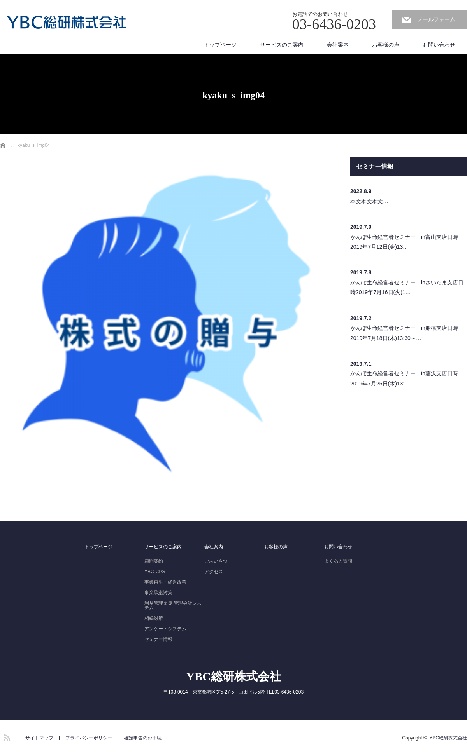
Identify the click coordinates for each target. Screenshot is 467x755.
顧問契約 (153, 561)
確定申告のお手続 (143, 738)
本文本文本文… (369, 201)
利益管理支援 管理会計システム (173, 605)
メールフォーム (436, 19)
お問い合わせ (439, 45)
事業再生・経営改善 (165, 582)
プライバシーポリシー (88, 738)
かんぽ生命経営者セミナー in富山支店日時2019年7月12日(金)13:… (404, 242)
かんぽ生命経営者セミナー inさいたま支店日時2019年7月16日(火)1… (406, 287)
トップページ (220, 45)
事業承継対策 (158, 592)
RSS (6, 736)
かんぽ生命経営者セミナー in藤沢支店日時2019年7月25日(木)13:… (404, 378)
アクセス (213, 571)
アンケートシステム (165, 628)
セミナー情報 (158, 639)
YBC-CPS (154, 571)
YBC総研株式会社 (233, 676)
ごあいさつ (216, 561)
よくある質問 (338, 561)
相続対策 (153, 618)
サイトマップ (39, 738)
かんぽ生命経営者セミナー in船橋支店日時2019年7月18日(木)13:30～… (404, 333)
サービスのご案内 (282, 45)
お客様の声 (385, 45)
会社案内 (338, 45)
